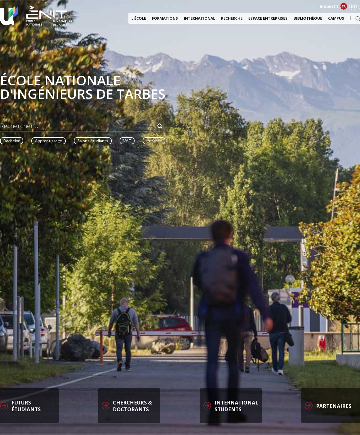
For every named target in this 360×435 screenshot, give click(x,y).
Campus (336, 18)
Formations (165, 18)
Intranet (327, 6)
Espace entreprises (268, 18)
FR (344, 6)
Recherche (231, 18)
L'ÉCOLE (138, 18)
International (199, 18)
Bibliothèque (307, 18)
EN (353, 6)
